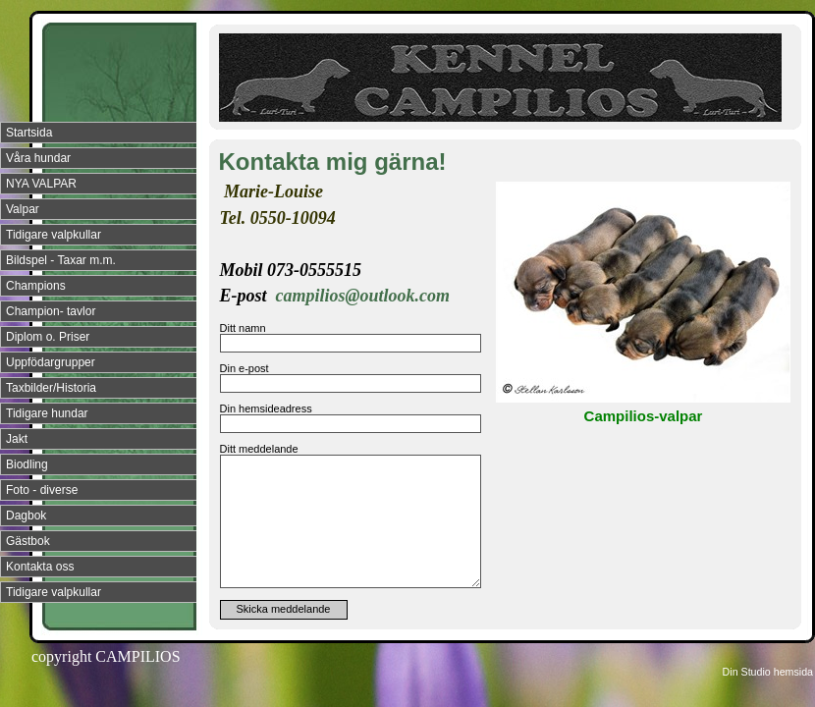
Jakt (16, 439)
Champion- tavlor (50, 311)
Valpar (22, 209)
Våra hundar (38, 158)
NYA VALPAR (41, 183)
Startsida (29, 132)
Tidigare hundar (47, 413)
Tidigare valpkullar (53, 235)
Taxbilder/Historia (51, 388)
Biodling (27, 464)
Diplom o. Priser (47, 337)
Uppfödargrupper (50, 362)
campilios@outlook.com (363, 295)
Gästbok (28, 541)
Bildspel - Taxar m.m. (61, 260)
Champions (36, 286)
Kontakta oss (40, 566)
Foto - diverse (42, 490)
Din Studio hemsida (768, 672)
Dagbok (26, 515)
